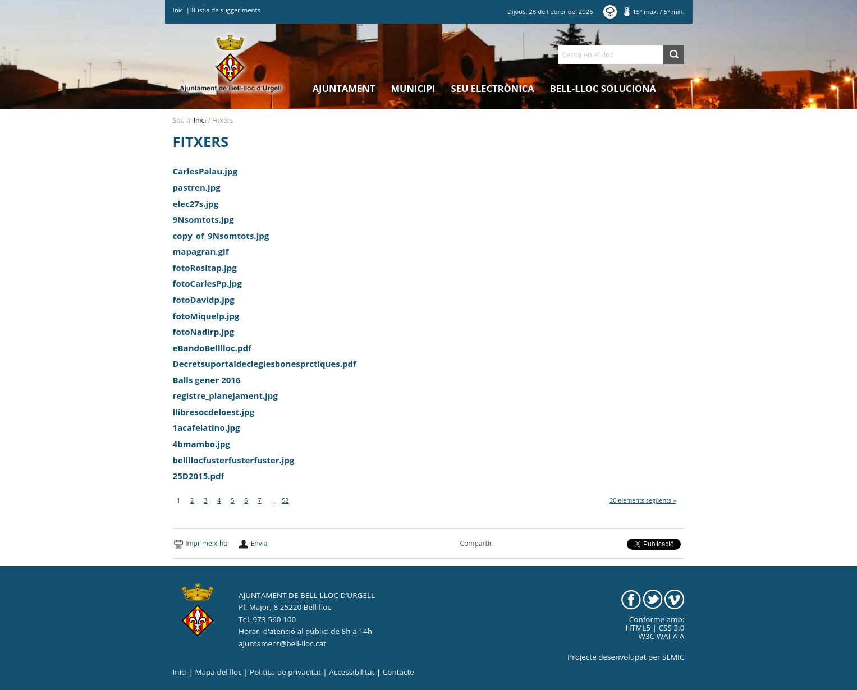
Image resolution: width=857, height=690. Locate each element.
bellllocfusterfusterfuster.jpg (234, 460)
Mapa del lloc (218, 672)
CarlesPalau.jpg (205, 171)
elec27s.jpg (196, 203)
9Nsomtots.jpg (203, 219)
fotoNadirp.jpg (204, 331)
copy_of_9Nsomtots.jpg (221, 235)
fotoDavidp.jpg (204, 299)
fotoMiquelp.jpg (206, 315)
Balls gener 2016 (207, 379)
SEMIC (673, 657)
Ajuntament (344, 88)
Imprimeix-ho (206, 543)
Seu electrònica (492, 88)
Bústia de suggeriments (225, 10)
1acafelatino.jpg (206, 427)
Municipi (413, 88)
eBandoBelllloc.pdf (212, 347)
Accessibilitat (351, 672)
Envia (259, 543)
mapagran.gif (201, 251)
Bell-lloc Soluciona (603, 88)
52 (285, 500)
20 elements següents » (642, 500)
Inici (179, 10)
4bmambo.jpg (201, 443)
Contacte (398, 672)
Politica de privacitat (285, 672)
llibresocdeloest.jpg (214, 411)
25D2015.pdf (198, 475)
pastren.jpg (197, 187)
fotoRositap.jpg (205, 267)
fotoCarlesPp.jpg (207, 283)
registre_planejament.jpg (225, 395)
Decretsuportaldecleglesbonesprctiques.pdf (264, 363)
